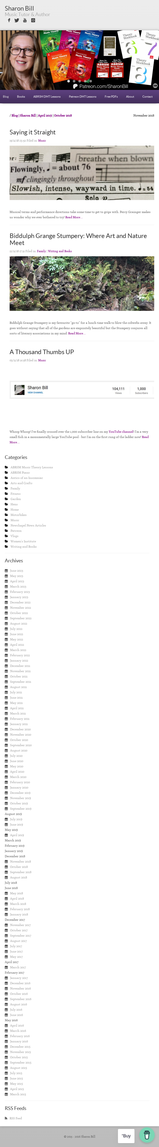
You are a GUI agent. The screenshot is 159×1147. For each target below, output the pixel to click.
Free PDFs (111, 96)
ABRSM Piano (20, 472)
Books (21, 96)
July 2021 (16, 692)
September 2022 (20, 618)
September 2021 (20, 681)
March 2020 (18, 777)
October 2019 (19, 803)
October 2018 (63, 115)
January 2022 (19, 660)
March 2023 (18, 586)
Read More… (74, 217)
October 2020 (19, 740)
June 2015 (16, 1078)
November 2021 (20, 671)
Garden (16, 499)
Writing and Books (60, 251)
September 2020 (21, 745)
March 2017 (18, 967)
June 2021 (16, 697)
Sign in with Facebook (8, 20)
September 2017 (20, 935)
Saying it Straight (33, 132)
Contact (147, 96)
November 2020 (20, 734)
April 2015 (17, 1089)
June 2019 (16, 824)
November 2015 (20, 1052)
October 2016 (19, 994)
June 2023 (16, 570)
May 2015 (16, 1083)
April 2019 (45, 115)
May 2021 (16, 703)
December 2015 (20, 1046)
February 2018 (20, 909)
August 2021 (18, 687)
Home (15, 509)
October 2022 (19, 613)
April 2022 (17, 644)
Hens (14, 504)
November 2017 (20, 925)
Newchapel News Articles (28, 525)
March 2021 (18, 713)
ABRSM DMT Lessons (47, 96)
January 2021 (19, 724)
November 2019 (20, 798)
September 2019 (20, 808)
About (130, 96)
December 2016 (20, 983)
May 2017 (16, 957)
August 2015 (18, 1068)
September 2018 (20, 872)
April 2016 (17, 1025)
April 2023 (17, 581)
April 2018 (17, 898)
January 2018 (19, 914)
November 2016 (20, 988)
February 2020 (20, 782)
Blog (6, 96)
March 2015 (18, 1094)
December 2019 (20, 793)
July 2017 (16, 946)
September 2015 (20, 1062)
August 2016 (18, 1004)
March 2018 (18, 904)
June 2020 (16, 761)
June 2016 (16, 1015)
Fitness (16, 493)
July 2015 (16, 1073)
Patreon (16, 531)
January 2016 (19, 1041)
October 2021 (19, 676)
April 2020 (17, 771)
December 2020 (20, 729)
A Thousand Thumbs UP (42, 351)
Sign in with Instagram (33, 20)
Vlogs (14, 536)
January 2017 (19, 978)
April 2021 (17, 708)
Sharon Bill (19, 8)
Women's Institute (23, 541)
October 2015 (19, 1057)
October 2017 (19, 930)
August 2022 (18, 623)
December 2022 (20, 602)
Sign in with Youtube (25, 20)
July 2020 (16, 756)
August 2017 (18, 941)
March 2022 (18, 650)
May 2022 (16, 639)
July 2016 (16, 1009)
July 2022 (16, 629)
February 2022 (20, 655)
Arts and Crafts (21, 483)
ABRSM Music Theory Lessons (32, 467)
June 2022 (16, 634)
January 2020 (19, 787)
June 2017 (16, 951)
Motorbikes (19, 515)
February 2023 (20, 592)
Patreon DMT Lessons (82, 96)
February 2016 (20, 1036)
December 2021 (20, 666)
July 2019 (16, 819)
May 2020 (16, 766)
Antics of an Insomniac (27, 478)
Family (41, 251)
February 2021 (20, 719)
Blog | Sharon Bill (24, 115)
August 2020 (18, 750)
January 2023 (19, 597)
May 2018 (16, 893)
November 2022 (20, 607)
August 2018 (18, 877)
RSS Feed (16, 1118)
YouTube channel (121, 431)
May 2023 (16, 576)
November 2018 (20, 861)
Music (42, 140)
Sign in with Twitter (16, 20)
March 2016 (18, 1031)
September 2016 (20, 999)
